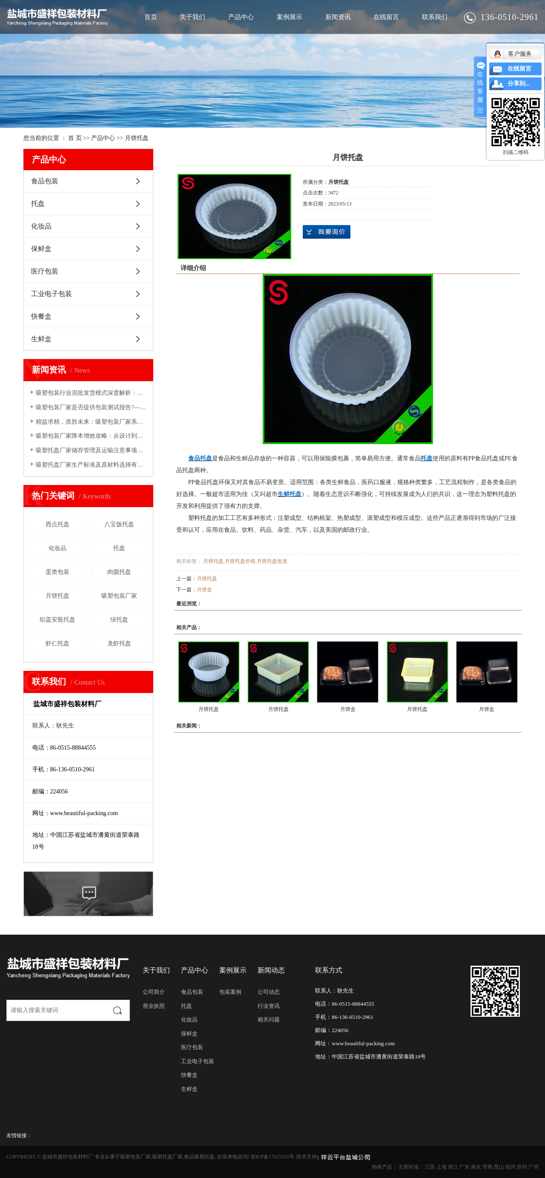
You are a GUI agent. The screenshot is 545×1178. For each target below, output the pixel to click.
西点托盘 (57, 524)
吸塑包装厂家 (119, 596)
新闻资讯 (338, 17)
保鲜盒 (41, 248)
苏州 (522, 1167)
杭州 (510, 1167)
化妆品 (41, 226)
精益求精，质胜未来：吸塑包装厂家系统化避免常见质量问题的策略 (91, 422)
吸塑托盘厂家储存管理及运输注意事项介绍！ (91, 450)
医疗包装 (44, 271)
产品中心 (241, 17)
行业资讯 (269, 1006)
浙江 (453, 1167)
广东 (464, 1167)
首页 (150, 17)
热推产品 (382, 1167)
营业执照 (154, 1006)
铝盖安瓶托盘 (57, 619)
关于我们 (192, 17)
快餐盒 (41, 316)
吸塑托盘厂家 (167, 1157)
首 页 (75, 138)
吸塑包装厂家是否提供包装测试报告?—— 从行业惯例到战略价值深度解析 (91, 407)
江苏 (430, 1167)
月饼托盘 (137, 138)
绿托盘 (119, 619)
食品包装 (44, 181)
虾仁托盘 (57, 643)
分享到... (519, 83)
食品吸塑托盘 (199, 1157)
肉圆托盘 (119, 572)
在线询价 (326, 232)
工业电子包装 (51, 293)
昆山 (499, 1167)
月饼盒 (204, 590)
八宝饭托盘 (119, 524)
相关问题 (269, 1019)
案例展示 (289, 17)
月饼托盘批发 (272, 561)
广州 (533, 1167)
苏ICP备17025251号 (273, 1157)
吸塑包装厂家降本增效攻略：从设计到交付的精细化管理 (91, 436)
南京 (476, 1167)
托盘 (38, 203)
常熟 (487, 1167)
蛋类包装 (57, 572)
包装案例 (230, 992)
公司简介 (154, 992)
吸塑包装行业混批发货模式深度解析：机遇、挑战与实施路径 (91, 393)
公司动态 (269, 992)
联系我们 (434, 17)
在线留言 (386, 17)
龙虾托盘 (119, 643)
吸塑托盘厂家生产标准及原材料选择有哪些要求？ (91, 465)
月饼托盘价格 (240, 561)
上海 (441, 1167)
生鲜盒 (41, 338)
